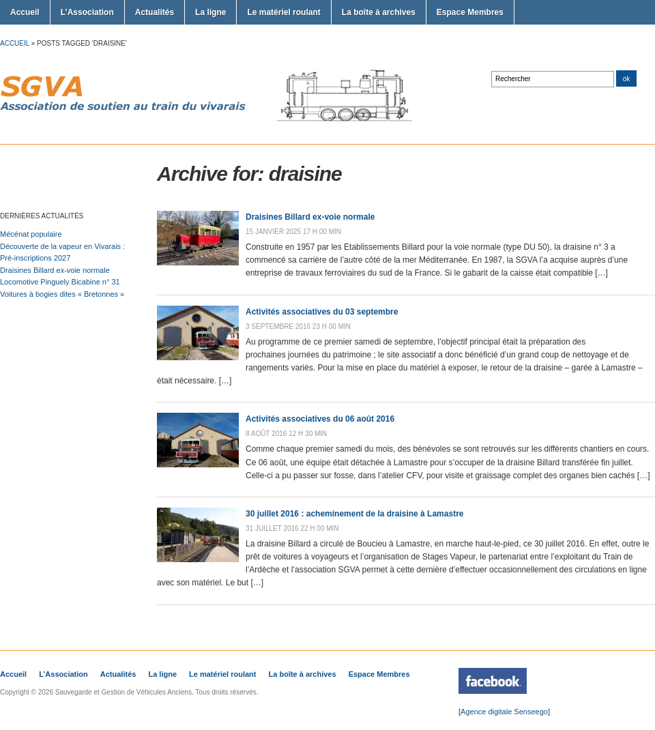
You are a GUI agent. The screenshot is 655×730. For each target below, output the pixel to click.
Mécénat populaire (31, 234)
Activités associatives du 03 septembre (322, 312)
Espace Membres (470, 12)
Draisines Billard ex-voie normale (55, 270)
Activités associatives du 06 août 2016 (320, 419)
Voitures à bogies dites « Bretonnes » (62, 294)
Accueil (25, 12)
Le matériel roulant (283, 12)
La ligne (210, 12)
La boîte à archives (379, 12)
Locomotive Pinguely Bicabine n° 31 (60, 282)
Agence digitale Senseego (504, 711)
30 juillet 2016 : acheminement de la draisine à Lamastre (354, 514)
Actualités (154, 12)
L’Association (87, 12)
